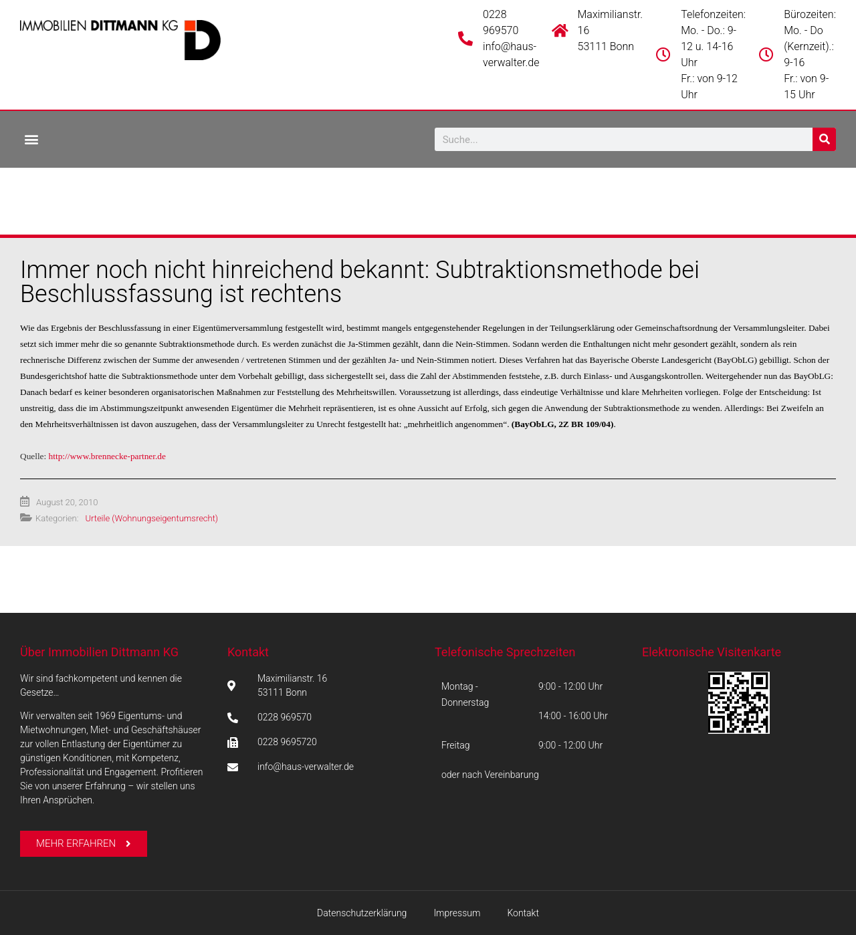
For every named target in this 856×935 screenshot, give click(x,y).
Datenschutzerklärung (362, 913)
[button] (31, 139)
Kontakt (248, 652)
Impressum (456, 913)
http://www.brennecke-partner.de (107, 456)
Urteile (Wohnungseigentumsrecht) (151, 518)
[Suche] (824, 139)
